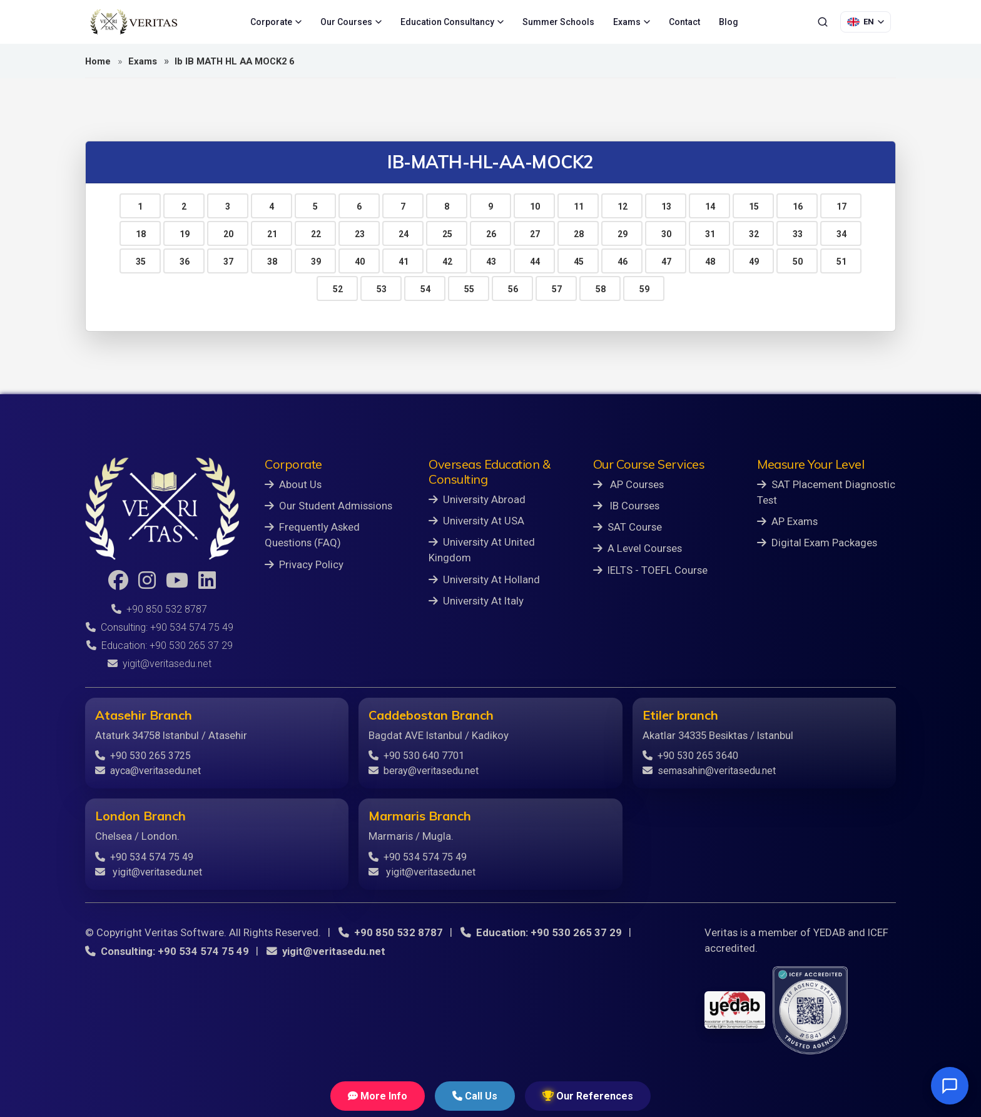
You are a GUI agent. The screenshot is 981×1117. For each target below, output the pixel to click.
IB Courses (626, 505)
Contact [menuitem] (684, 22)
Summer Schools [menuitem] (558, 22)
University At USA (476, 520)
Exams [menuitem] (631, 22)
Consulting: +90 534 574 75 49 (159, 627)
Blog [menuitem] (728, 22)
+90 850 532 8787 (159, 609)
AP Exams (787, 521)
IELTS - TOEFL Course (650, 570)
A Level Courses (637, 548)
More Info (377, 1096)
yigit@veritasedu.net (159, 664)
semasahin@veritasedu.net (709, 771)
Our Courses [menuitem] (351, 22)
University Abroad (477, 499)
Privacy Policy (304, 564)
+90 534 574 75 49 (144, 857)
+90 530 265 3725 (143, 756)
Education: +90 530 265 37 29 (159, 645)
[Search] (822, 21)
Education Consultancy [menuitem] (452, 22)
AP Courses (628, 484)
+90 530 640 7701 (416, 756)
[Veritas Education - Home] (134, 22)
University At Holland (484, 579)
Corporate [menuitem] (276, 22)
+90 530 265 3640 (690, 756)
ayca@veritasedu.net (148, 771)
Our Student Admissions (328, 505)
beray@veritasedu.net (424, 771)
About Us (293, 484)
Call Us (474, 1096)
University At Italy (476, 600)
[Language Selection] (865, 22)
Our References (587, 1096)
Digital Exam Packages (817, 542)
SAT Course (627, 527)
